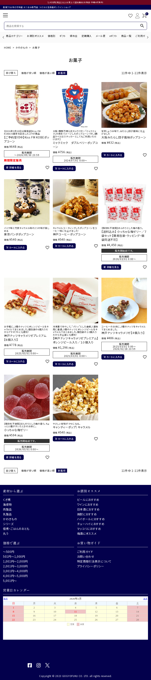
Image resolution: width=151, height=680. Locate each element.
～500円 (8, 552)
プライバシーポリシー (90, 566)
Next (147, 37)
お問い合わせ (85, 556)
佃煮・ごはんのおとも (16, 529)
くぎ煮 (7, 500)
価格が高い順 (47, 73)
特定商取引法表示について (94, 561)
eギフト (113, 35)
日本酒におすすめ (88, 509)
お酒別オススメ (35, 35)
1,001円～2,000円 (15, 561)
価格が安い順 (28, 73)
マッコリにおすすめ (89, 529)
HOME (7, 47)
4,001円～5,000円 (15, 576)
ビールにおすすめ (88, 500)
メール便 (100, 35)
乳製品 (7, 514)
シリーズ (8, 524)
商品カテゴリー (14, 35)
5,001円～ (10, 581)
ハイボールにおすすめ (91, 519)
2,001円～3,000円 (15, 566)
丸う (5, 533)
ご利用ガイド (142, 35)
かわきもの (22, 47)
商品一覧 (126, 35)
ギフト (62, 35)
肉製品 (7, 509)
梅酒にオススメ (87, 533)
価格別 (51, 35)
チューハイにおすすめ (91, 524)
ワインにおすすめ (88, 504)
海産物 (7, 504)
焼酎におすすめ (87, 514)
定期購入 (87, 35)
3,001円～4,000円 (15, 571)
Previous (4, 37)
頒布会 (74, 35)
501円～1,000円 (14, 556)
